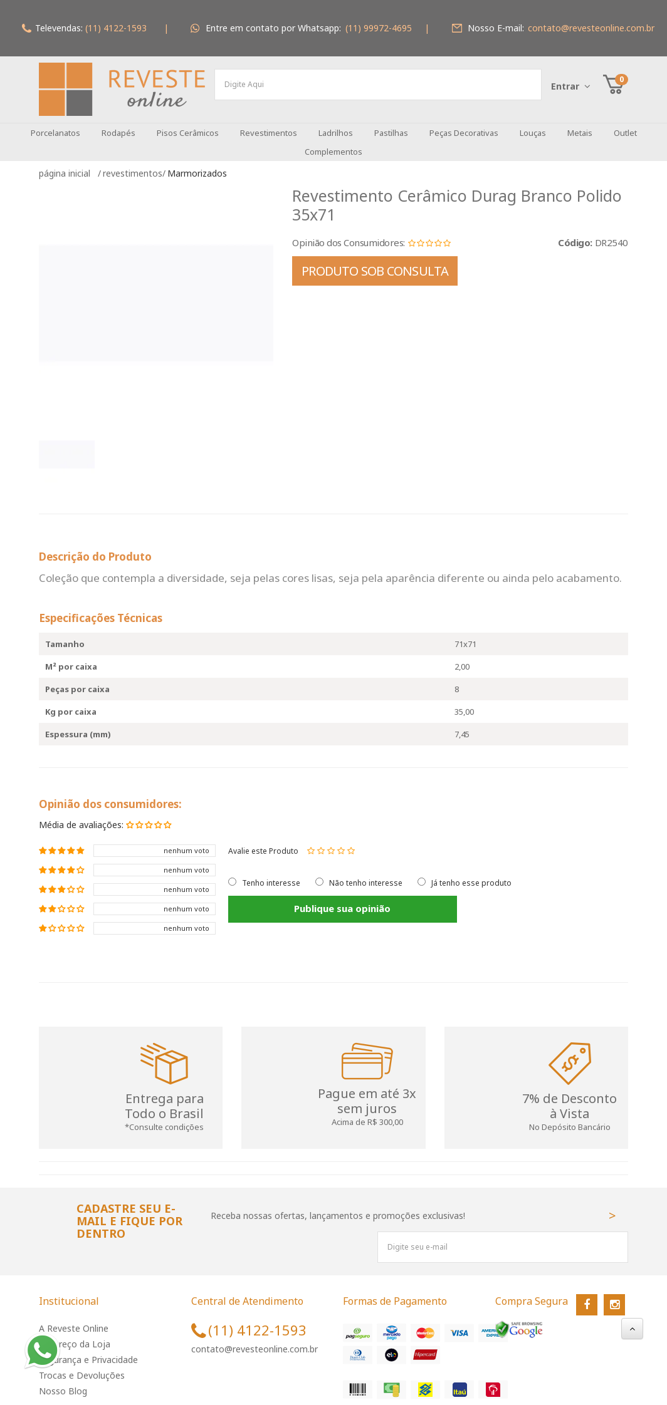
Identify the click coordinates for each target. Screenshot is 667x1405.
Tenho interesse (271, 873)
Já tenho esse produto (471, 873)
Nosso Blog (63, 1381)
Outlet (625, 123)
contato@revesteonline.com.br (254, 1339)
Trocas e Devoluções (82, 1366)
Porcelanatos (55, 123)
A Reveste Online (73, 1319)
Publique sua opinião (297, 899)
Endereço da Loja (74, 1334)
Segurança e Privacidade (88, 1350)
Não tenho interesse (365, 873)
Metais (579, 123)
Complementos (333, 142)
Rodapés (118, 123)
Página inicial (67, 164)
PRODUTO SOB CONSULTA (375, 261)
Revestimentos (268, 123)
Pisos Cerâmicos (188, 123)
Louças (533, 123)
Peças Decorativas (463, 123)
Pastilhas (391, 123)
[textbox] (378, 84)
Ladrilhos (335, 123)
